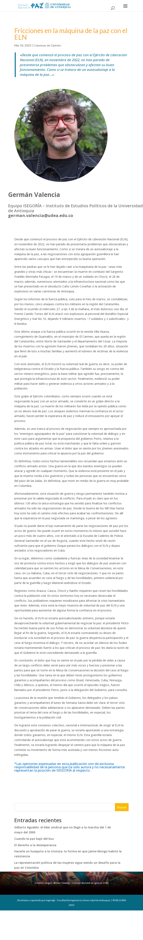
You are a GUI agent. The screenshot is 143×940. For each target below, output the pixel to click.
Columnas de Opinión (47, 45)
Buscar (121, 807)
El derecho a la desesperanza (35, 845)
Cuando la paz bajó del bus (34, 839)
